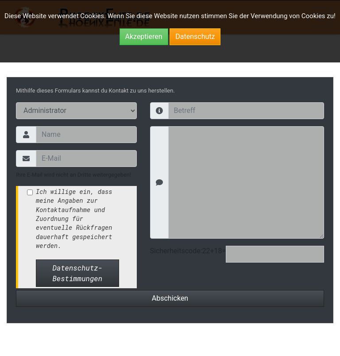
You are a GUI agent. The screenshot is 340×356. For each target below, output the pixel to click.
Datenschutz (195, 36)
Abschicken (170, 298)
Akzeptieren (143, 36)
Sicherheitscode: (176, 251)
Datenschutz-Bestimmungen (77, 273)
